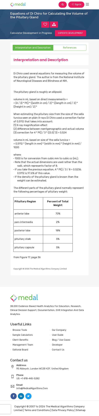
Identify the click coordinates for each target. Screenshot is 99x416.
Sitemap (80, 410)
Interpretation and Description (33, 47)
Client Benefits (20, 339)
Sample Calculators (23, 335)
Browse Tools (20, 330)
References (69, 47)
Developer (57, 344)
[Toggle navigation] (87, 4)
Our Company (59, 330)
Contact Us (58, 349)
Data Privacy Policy (63, 410)
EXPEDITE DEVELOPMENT (70, 33)
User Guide (57, 335)
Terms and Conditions (37, 410)
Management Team (23, 344)
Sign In (76, 4)
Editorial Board (20, 349)
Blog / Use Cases (61, 339)
